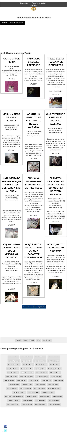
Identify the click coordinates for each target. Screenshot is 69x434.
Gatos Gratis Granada (11, 376)
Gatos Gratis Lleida (46, 380)
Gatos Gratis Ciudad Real (54, 369)
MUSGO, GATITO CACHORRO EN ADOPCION (55, 247)
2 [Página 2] (28, 307)
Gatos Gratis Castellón (26, 369)
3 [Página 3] (33, 307)
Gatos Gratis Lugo (58, 380)
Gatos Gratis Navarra (12, 388)
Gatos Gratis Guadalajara (26, 376)
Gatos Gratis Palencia (39, 388)
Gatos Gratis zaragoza (54, 404)
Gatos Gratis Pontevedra (19, 392)
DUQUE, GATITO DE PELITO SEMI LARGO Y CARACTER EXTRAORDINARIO (33, 251)
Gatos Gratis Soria (57, 396)
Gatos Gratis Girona (55, 372)
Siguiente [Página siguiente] (41, 307)
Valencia (18, 340)
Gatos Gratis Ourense (25, 388)
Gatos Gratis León (34, 380)
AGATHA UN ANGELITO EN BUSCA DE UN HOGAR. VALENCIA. (33, 120)
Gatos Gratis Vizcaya (27, 404)
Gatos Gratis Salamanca (48, 392)
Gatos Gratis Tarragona (13, 400)
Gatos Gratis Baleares (53, 361)
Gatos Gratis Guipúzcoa (42, 376)
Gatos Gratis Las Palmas (54, 388)
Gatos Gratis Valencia (54, 400)
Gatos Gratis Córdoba (13, 372)
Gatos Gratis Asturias (14, 361)
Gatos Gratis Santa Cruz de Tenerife (14, 396)
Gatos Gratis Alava (13, 357)
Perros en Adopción (38, 3)
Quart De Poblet (47, 340)
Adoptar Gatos (23, 3)
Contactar (33, 5)
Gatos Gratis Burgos (28, 365)
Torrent (38, 340)
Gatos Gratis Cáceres (41, 365)
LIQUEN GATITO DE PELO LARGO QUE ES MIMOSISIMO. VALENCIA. (11, 251)
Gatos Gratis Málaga (27, 384)
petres (25, 340)
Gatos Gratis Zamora (40, 404)
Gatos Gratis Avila (26, 361)
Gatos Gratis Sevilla (44, 396)
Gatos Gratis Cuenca (41, 372)
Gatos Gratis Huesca (9, 380)
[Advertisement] (33, 39)
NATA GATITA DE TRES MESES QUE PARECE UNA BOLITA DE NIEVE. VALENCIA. (11, 184)
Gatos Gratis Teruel (27, 400)
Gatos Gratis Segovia (31, 396)
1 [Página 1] (23, 307)
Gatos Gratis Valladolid (12, 404)
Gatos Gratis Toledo (40, 400)
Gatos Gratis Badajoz (39, 361)
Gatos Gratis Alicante (40, 357)
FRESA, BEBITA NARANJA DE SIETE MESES (56, 62)
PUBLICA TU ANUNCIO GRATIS (12, 22)
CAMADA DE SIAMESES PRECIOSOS (33, 62)
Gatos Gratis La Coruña (27, 372)
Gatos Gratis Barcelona (13, 365)
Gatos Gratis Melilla (40, 384)
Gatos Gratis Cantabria (12, 369)
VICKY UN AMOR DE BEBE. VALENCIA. (11, 117)
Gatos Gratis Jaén (21, 380)
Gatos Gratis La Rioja (33, 392)
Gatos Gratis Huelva (56, 376)
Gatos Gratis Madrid (14, 384)
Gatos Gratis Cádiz (54, 365)
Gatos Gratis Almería (54, 357)
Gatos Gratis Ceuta (40, 369)
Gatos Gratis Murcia (53, 384)
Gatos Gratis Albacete (26, 357)
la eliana (32, 340)
